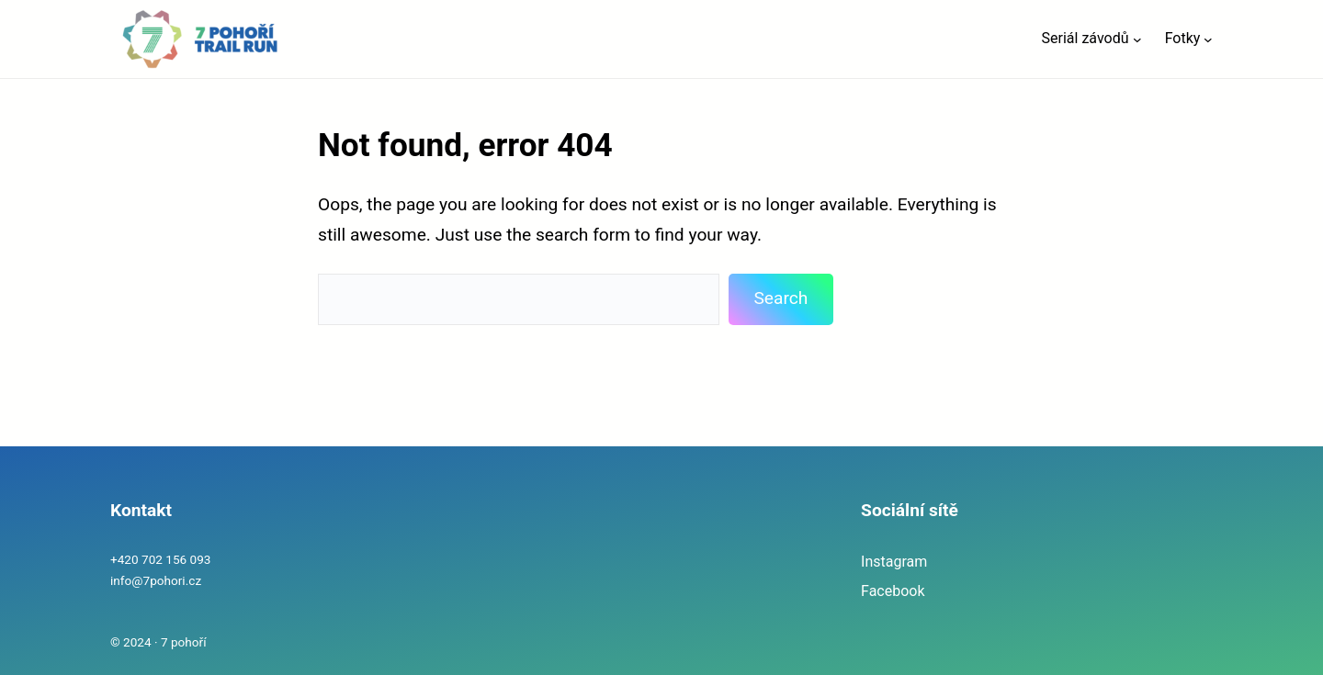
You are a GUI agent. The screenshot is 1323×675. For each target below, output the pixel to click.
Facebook (892, 591)
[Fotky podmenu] (1208, 39)
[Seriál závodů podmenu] (1137, 39)
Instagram (894, 561)
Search (780, 298)
